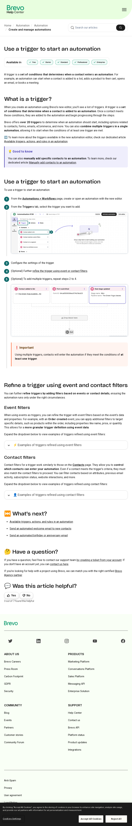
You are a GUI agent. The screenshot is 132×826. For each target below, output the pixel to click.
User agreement (13, 795)
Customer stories (13, 734)
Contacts (78, 465)
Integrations (74, 749)
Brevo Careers (12, 661)
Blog (6, 712)
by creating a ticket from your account (99, 560)
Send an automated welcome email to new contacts (40, 528)
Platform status (76, 734)
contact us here (59, 564)
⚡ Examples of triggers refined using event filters (47, 445)
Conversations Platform (81, 668)
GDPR (7, 683)
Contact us (74, 720)
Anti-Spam (10, 780)
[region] (66, 814)
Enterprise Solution (78, 691)
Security (8, 691)
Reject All (116, 819)
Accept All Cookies (91, 819)
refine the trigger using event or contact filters (59, 271)
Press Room (11, 668)
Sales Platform (76, 676)
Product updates (77, 742)
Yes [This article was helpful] (13, 595)
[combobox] (98, 27)
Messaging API (76, 683)
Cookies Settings (12, 818)
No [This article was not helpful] (28, 595)
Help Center (75, 712)
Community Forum (14, 742)
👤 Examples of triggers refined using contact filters (48, 495)
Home (7, 25)
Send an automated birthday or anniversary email (39, 535)
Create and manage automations (30, 29)
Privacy (8, 787)
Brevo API (73, 727)
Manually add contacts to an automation (52, 162)
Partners (9, 727)
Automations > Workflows (39, 198)
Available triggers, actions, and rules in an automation (36, 141)
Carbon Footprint (13, 676)
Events (8, 720)
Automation (23, 25)
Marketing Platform (78, 661)
